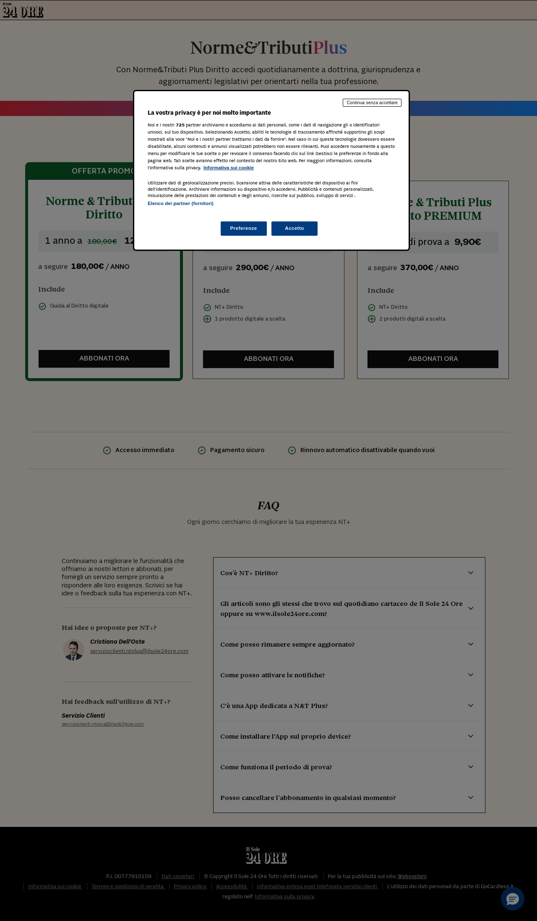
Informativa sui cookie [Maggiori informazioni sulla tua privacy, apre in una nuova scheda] (228, 167)
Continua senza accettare (372, 102)
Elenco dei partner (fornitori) (181, 203)
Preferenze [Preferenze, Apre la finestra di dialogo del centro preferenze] (243, 228)
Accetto (294, 228)
